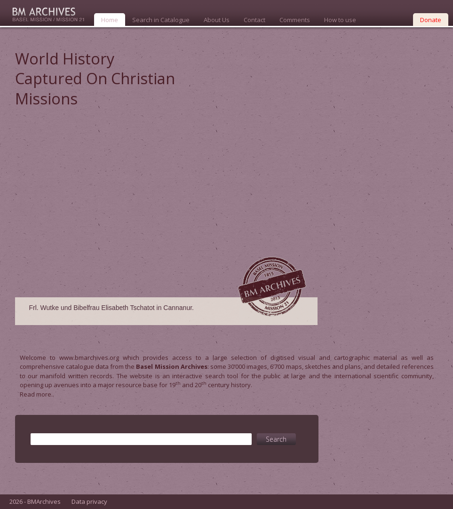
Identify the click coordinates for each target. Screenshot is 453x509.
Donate (430, 20)
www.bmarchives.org (89, 357)
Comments (294, 20)
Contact (254, 20)
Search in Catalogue (161, 20)
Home (109, 20)
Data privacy (89, 501)
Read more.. (37, 394)
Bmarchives (45, 13)
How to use (340, 20)
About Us (217, 20)
